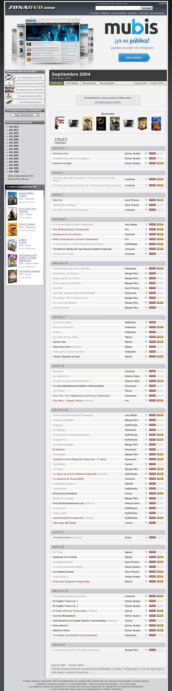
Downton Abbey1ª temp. (26, 194)
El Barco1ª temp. (23, 241)
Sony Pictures (132, 200)
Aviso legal (130, 684)
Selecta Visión (132, 376)
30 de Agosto (25, 217)
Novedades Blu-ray (68, 681)
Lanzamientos (119, 13)
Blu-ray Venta (89, 83)
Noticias (105, 13)
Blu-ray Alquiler (107, 83)
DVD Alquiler (72, 83)
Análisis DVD (85, 681)
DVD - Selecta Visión (29, 263)
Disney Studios (132, 153)
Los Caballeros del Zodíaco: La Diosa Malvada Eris (28, 258)
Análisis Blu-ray (100, 681)
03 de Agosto (25, 277)
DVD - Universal (26, 199)
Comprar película (141, 681)
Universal (130, 179)
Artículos (144, 13)
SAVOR (129, 483)
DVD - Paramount (27, 227)
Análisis (133, 13)
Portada (94, 13)
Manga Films (131, 273)
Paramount (130, 268)
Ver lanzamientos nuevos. (108, 102)
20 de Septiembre (27, 267)
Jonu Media (131, 224)
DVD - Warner (25, 214)
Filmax (128, 391)
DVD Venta (56, 83)
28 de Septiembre (27, 248)
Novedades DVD (49, 681)
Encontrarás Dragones (29, 271)
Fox (127, 229)
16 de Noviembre (27, 202)
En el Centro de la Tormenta (27, 210)
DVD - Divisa (25, 245)
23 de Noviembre (27, 230)
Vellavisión (130, 322)
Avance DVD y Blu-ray (18, 179)
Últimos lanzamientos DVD (20, 176)
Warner (129, 337)
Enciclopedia (157, 13)
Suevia (128, 611)
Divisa (128, 537)
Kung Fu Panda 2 (27, 224)
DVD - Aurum (25, 274)
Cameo (128, 464)
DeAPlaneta (131, 244)
